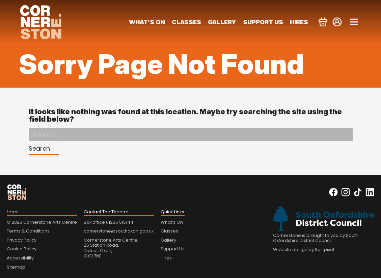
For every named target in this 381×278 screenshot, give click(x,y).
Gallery (222, 22)
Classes (186, 22)
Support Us (263, 22)
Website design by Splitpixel (303, 249)
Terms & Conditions (28, 231)
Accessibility (20, 258)
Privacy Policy (21, 240)
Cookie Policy (21, 249)
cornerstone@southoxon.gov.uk (119, 231)
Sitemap (16, 267)
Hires (299, 22)
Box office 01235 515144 (108, 222)
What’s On (147, 22)
